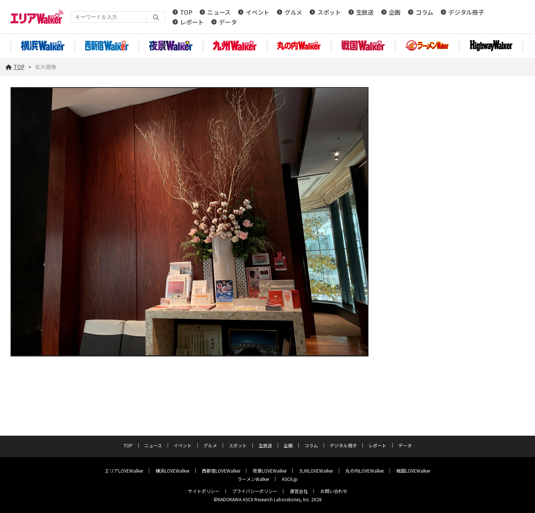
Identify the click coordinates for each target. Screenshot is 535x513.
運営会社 (299, 491)
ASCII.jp (290, 479)
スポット (329, 12)
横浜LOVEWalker (173, 470)
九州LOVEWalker (316, 470)
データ (228, 22)
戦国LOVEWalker (413, 470)
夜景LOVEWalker (270, 470)
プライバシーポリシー (254, 491)
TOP (186, 12)
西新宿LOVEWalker (221, 470)
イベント (257, 12)
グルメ (293, 12)
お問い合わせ (333, 491)
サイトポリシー (204, 491)
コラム (424, 12)
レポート (192, 22)
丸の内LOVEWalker (364, 470)
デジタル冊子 (466, 12)
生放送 (365, 12)
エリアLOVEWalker (124, 470)
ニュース (219, 12)
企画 (394, 12)
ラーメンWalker (253, 479)
